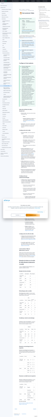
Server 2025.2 (6, 149)
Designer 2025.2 (6, 7)
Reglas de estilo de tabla (7, 90)
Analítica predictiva (5, 35)
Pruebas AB (6, 108)
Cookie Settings (16, 414)
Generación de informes (23, 10)
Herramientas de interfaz (6, 102)
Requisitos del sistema (5, 11)
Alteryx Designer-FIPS (6, 143)
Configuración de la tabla (42, 12)
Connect (6, 131)
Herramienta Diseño (6, 62)
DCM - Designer (6, 31)
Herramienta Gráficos (7, 92)
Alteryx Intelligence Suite (6, 37)
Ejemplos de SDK (6, 129)
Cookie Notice (24, 413)
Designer (23, 9)
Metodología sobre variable (43, 23)
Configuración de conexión (6, 26)
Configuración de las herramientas (5, 24)
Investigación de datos (6, 104)
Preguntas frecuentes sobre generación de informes (7, 97)
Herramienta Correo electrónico (6, 55)
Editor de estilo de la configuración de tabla (6, 88)
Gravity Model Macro (6, 133)
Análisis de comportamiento (6, 121)
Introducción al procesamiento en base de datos (6, 33)
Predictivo (6, 106)
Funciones (6, 135)
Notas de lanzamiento (4, 5)
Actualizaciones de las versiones (6, 147)
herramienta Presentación (28, 37)
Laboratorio (6, 127)
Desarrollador (6, 125)
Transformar (6, 49)
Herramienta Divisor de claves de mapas (6, 67)
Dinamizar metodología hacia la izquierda (43, 27)
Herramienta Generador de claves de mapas (7, 65)
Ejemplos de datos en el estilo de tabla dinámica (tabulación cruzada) (43, 20)
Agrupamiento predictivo (6, 112)
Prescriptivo (6, 114)
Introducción (6, 13)
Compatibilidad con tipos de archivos (6, 139)
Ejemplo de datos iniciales (42, 22)
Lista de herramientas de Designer (6, 21)
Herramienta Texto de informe (6, 83)
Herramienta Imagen (7, 57)
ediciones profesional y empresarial (28, 30)
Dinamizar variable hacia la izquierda (44, 28)
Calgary (6, 123)
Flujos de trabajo (6, 15)
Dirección (6, 118)
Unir (6, 45)
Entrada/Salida (6, 41)
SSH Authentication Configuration (5, 29)
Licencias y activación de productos (6, 154)
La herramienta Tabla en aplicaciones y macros (44, 18)
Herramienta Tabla (7, 85)
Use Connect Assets (5, 145)
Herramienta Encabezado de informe (7, 78)
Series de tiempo (6, 110)
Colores (4, 94)
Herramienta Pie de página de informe (7, 75)
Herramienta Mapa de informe (7, 81)
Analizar (6, 47)
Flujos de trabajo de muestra (29, 43)
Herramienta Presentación (7, 72)
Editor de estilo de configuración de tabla (28, 239)
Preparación (6, 43)
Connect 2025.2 (6, 151)
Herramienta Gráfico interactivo (6, 60)
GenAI (6, 39)
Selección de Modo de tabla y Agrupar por (44, 11)
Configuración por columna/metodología (42, 14)
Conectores (6, 116)
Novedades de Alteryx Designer (6, 9)
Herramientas (28, 9)
